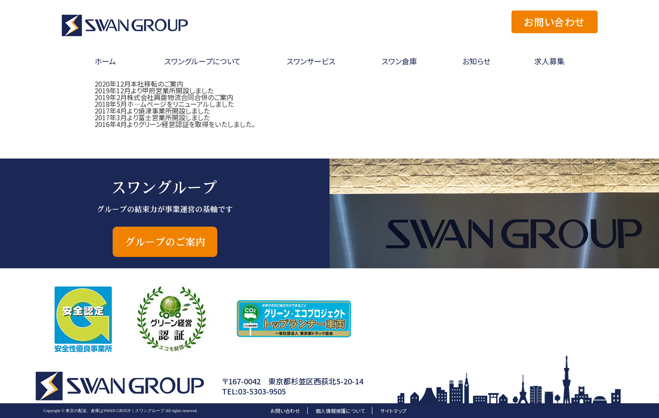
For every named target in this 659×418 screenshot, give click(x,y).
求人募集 (549, 61)
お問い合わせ (554, 21)
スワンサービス (311, 61)
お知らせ (476, 61)
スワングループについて (202, 61)
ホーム (105, 61)
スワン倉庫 (399, 61)
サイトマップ (393, 410)
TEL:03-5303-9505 (254, 391)
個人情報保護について (340, 410)
